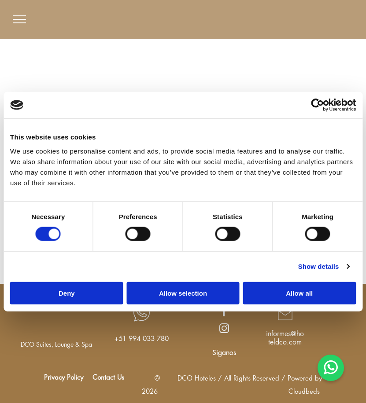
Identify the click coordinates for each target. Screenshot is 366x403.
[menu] (19, 19)
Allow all (299, 293)
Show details (318, 266)
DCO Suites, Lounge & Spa (56, 344)
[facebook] (224, 312)
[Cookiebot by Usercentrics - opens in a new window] (317, 105)
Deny (67, 293)
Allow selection (183, 293)
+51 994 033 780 (142, 338)
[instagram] (224, 329)
